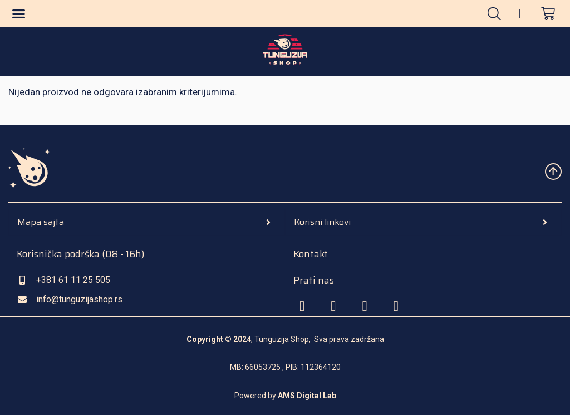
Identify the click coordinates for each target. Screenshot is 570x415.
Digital (308, 395)
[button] (19, 14)
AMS (286, 395)
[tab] (146, 222)
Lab (328, 395)
